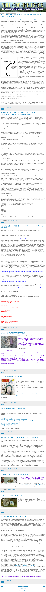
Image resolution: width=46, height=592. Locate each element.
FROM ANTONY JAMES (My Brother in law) (15, 474)
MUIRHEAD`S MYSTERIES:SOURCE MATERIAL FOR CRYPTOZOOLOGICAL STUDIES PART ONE (19, 113)
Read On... (3, 366)
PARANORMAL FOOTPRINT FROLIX (13, 333)
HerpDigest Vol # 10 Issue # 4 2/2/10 (8, 424)
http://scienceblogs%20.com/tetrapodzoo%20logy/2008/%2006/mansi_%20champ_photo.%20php (21, 19)
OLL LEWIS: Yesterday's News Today (13, 408)
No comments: (14, 220)
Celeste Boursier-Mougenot (26, 484)
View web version (23, 588)
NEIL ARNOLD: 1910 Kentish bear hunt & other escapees (19, 437)
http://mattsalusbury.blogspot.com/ (8, 398)
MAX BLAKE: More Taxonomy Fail (12, 495)
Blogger (25, 590)
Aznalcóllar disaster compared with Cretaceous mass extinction (14, 419)
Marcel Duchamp (39, 484)
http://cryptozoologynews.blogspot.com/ (9, 410)
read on (38, 486)
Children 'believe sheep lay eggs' (7, 425)
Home (23, 586)
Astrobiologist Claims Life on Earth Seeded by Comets (12, 422)
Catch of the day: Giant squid (7, 418)
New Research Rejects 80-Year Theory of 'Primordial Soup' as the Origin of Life (17, 420)
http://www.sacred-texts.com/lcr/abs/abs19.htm (25, 565)
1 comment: (13, 370)
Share (3, 222)
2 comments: (14, 107)
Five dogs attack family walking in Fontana (9, 423)
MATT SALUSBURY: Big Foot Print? (12, 376)
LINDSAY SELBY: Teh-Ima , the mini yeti (14, 516)
